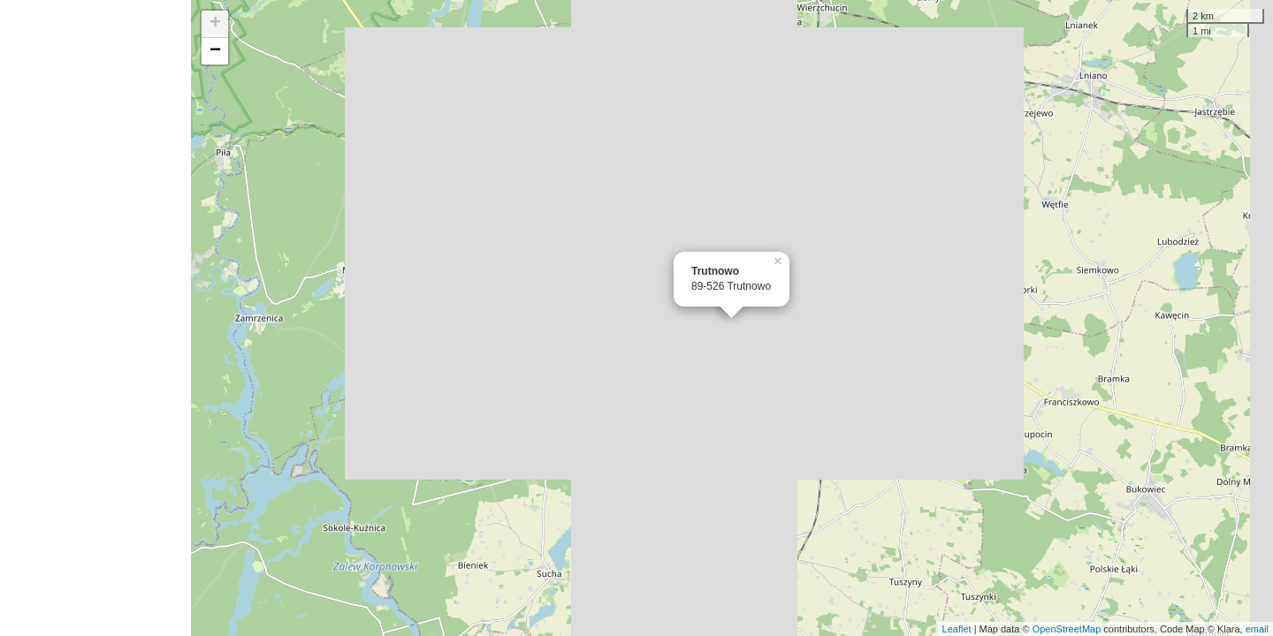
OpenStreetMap (1067, 629)
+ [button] (215, 24)
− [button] (215, 51)
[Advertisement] (95, 318)
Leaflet (957, 629)
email (1257, 629)
